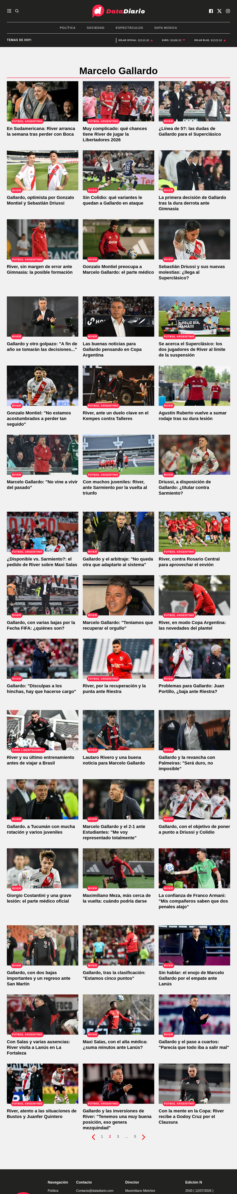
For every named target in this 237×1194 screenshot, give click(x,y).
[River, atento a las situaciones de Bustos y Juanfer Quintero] (42, 1084)
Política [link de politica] (53, 1190)
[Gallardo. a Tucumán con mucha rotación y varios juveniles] (42, 799)
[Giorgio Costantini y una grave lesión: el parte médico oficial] (42, 868)
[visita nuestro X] (219, 11)
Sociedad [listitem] (96, 27)
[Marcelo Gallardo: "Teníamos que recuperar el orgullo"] (118, 595)
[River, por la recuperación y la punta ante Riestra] (118, 659)
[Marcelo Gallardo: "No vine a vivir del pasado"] (42, 455)
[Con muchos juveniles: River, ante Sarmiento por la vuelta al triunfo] (118, 455)
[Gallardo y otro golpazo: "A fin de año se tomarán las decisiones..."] (42, 316)
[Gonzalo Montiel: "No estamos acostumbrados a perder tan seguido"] (42, 386)
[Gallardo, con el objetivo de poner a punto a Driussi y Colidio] (194, 799)
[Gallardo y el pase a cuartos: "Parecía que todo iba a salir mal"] (194, 1014)
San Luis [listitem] (76, 40)
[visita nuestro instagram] (228, 11)
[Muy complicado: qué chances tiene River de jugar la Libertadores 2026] (118, 101)
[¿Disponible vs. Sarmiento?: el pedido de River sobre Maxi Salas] (42, 532)
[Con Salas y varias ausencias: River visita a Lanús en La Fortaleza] (42, 1014)
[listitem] (135, 40)
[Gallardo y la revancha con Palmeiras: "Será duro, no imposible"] (194, 730)
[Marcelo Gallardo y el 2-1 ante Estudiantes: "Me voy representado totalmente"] (118, 799)
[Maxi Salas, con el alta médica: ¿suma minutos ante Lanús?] (118, 1014)
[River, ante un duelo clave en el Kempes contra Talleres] (118, 386)
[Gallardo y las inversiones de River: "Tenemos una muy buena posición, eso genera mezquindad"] (118, 1084)
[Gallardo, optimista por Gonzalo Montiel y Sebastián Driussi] (42, 170)
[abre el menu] (9, 11)
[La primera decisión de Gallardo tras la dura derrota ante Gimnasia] (194, 170)
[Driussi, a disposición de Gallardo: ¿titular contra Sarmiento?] (194, 455)
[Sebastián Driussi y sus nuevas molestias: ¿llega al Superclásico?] (194, 239)
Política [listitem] (68, 27)
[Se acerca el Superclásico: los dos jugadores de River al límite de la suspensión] (194, 316)
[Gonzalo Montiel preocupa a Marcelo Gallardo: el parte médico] (118, 239)
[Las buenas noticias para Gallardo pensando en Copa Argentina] (118, 316)
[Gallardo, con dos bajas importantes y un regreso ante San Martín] (42, 945)
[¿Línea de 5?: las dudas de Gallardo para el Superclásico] (194, 101)
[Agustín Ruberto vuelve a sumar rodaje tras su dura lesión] (194, 386)
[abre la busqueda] (17, 11)
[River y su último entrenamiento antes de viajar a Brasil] (42, 730)
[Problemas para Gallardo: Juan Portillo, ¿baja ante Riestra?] (194, 659)
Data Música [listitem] (165, 27)
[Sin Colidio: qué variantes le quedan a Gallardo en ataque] (118, 170)
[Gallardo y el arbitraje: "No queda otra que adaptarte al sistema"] (118, 532)
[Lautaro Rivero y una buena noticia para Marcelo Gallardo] (118, 730)
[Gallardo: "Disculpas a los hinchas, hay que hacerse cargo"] (42, 659)
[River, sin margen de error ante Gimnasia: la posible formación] (42, 239)
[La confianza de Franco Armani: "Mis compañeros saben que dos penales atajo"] (194, 868)
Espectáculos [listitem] (129, 27)
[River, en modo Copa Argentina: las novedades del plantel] (194, 595)
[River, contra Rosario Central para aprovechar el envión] (194, 532)
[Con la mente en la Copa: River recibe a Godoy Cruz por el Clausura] (194, 1084)
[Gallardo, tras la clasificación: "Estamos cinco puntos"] (118, 945)
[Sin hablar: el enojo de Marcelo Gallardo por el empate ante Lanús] (194, 945)
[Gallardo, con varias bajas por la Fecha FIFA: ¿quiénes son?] (42, 595)
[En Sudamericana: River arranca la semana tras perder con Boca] (42, 101)
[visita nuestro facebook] (211, 11)
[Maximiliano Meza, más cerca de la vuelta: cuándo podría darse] (118, 868)
